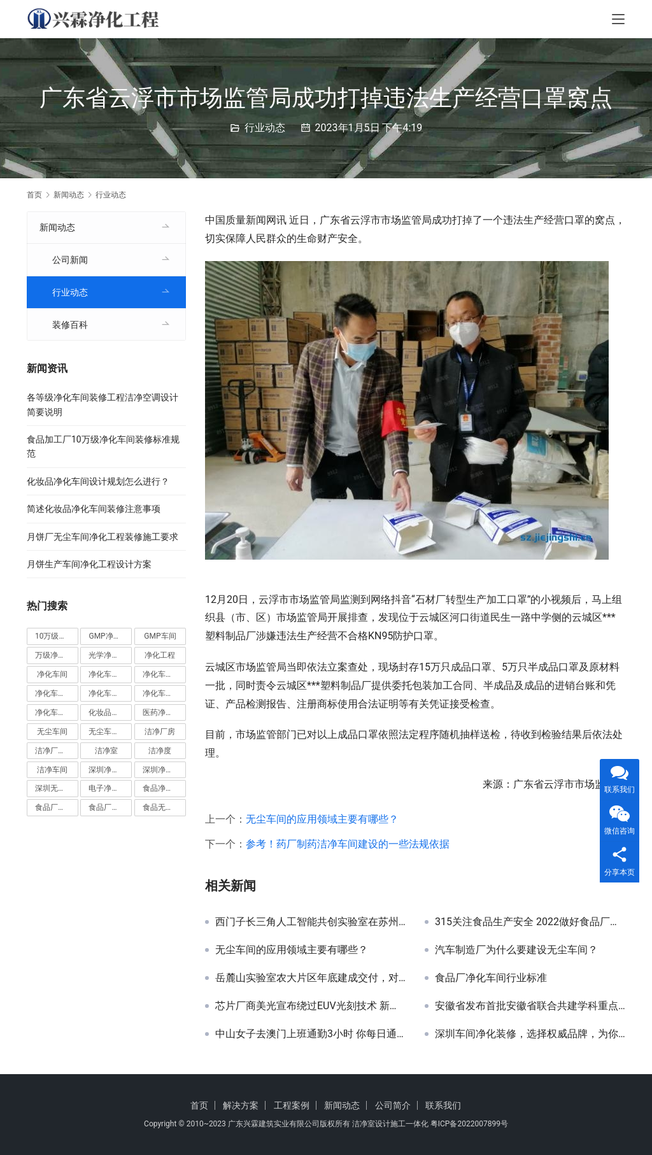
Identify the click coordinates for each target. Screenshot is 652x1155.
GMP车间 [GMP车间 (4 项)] (160, 636)
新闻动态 (57, 227)
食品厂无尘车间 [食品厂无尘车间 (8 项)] (110, 807)
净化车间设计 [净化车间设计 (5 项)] (56, 712)
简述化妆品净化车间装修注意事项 (93, 509)
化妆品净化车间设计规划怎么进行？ (98, 481)
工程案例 (291, 1105)
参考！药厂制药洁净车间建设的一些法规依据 (348, 844)
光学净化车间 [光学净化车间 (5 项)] (110, 655)
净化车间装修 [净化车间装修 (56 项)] (164, 693)
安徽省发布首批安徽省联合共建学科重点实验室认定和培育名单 (530, 1006)
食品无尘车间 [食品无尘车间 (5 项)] (164, 807)
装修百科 (70, 325)
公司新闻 (70, 260)
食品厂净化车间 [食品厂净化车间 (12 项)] (56, 807)
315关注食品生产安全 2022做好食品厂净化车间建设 (530, 922)
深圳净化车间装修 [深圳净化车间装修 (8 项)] (164, 769)
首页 (34, 194)
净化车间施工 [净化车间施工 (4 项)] (110, 693)
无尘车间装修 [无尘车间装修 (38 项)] (110, 731)
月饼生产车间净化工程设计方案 (89, 564)
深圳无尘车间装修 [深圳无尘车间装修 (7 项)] (56, 788)
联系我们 (443, 1105)
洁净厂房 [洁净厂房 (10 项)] (160, 731)
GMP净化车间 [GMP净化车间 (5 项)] (110, 636)
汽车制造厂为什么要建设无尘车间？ (516, 950)
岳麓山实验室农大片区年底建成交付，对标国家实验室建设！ (310, 978)
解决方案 (241, 1105)
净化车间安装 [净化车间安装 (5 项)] (56, 693)
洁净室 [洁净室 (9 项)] (106, 750)
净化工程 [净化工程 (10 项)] (160, 655)
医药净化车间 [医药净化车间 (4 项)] (164, 712)
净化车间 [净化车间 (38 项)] (52, 674)
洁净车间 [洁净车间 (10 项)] (52, 769)
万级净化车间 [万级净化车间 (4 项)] (56, 655)
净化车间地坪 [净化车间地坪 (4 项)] (164, 674)
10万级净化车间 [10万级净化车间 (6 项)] (56, 636)
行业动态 (264, 128)
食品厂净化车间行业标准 (491, 978)
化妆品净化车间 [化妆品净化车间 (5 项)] (110, 712)
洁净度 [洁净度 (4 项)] (159, 750)
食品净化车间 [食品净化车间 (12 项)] (164, 788)
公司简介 (393, 1105)
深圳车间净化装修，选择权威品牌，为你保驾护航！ (530, 1034)
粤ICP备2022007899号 (469, 1123)
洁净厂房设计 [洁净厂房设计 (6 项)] (56, 750)
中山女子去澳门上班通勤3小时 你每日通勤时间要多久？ (310, 1034)
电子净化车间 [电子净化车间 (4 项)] (110, 788)
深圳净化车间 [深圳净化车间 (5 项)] (110, 769)
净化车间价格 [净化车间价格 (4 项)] (110, 674)
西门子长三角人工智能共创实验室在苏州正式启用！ (310, 922)
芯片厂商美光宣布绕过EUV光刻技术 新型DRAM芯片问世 (310, 1006)
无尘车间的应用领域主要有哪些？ (322, 819)
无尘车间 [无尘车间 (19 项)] (52, 731)
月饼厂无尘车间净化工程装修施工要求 (102, 537)
